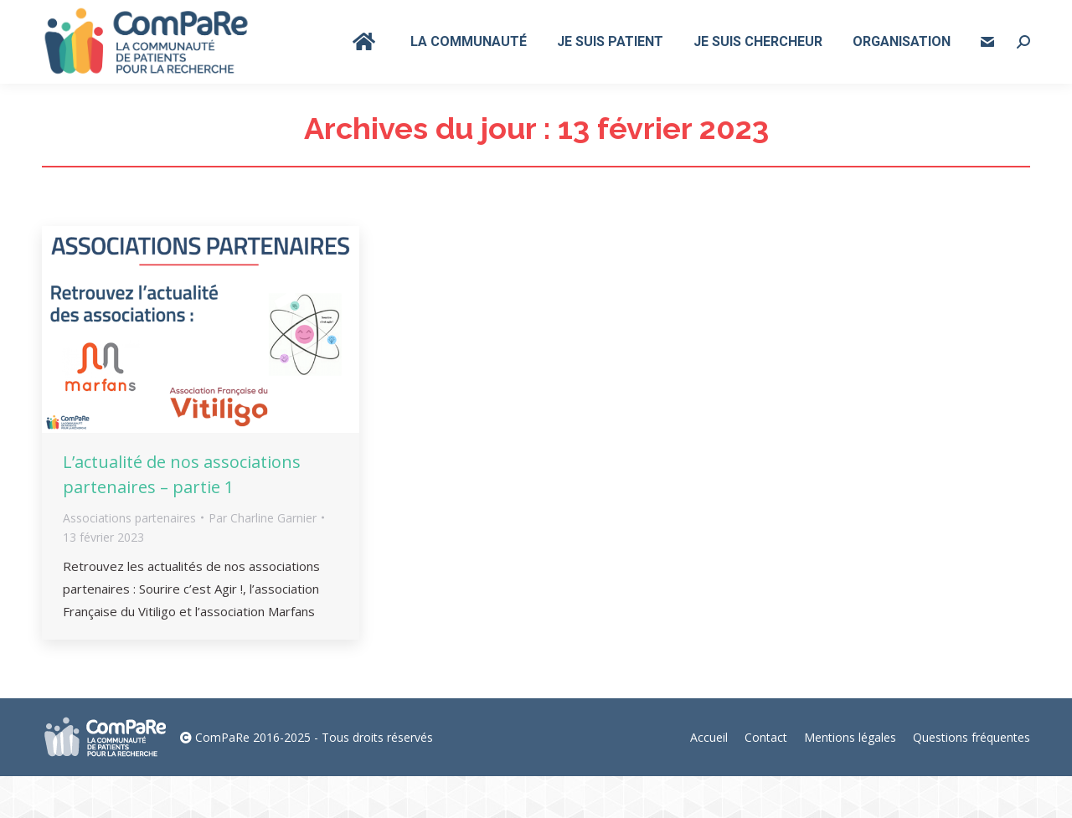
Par (263, 560)
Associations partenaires (129, 560)
